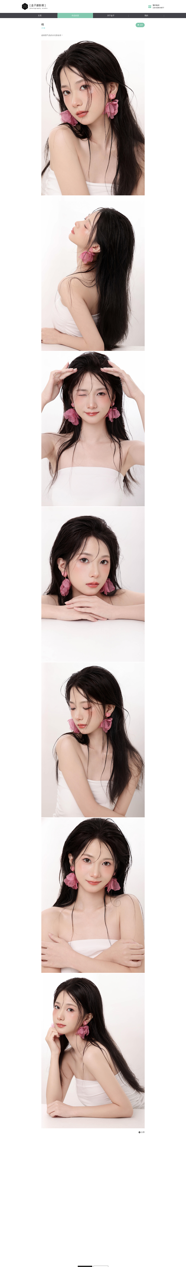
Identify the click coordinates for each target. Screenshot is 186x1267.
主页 (40, 15)
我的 (146, 15)
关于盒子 (110, 15)
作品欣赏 (75, 15)
